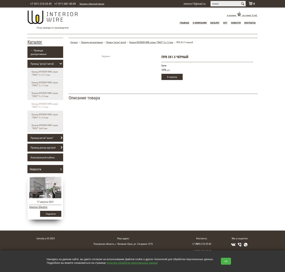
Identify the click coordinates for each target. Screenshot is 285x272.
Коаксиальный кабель (43, 157)
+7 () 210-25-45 (201, 244)
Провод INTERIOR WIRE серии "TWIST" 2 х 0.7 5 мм (44, 73)
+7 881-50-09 (65, 4)
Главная (184, 22)
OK (226, 261)
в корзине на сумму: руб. (242, 15)
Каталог (214, 22)
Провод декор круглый (47, 148)
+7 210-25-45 (41, 4)
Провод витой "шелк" (47, 138)
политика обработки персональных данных (132, 262)
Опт (225, 22)
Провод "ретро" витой (47, 64)
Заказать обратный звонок (91, 3)
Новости (236, 22)
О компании (200, 22)
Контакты (250, 22)
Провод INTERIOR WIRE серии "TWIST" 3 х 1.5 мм (151, 42)
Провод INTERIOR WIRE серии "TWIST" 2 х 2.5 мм (44, 95)
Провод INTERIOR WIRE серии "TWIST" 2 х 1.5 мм (44, 84)
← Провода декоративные (38, 52)
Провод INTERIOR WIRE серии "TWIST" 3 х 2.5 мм (44, 116)
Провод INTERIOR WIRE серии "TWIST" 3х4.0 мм (44, 127)
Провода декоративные (92, 42)
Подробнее (51, 213)
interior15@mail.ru (195, 4)
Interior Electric (38, 207)
